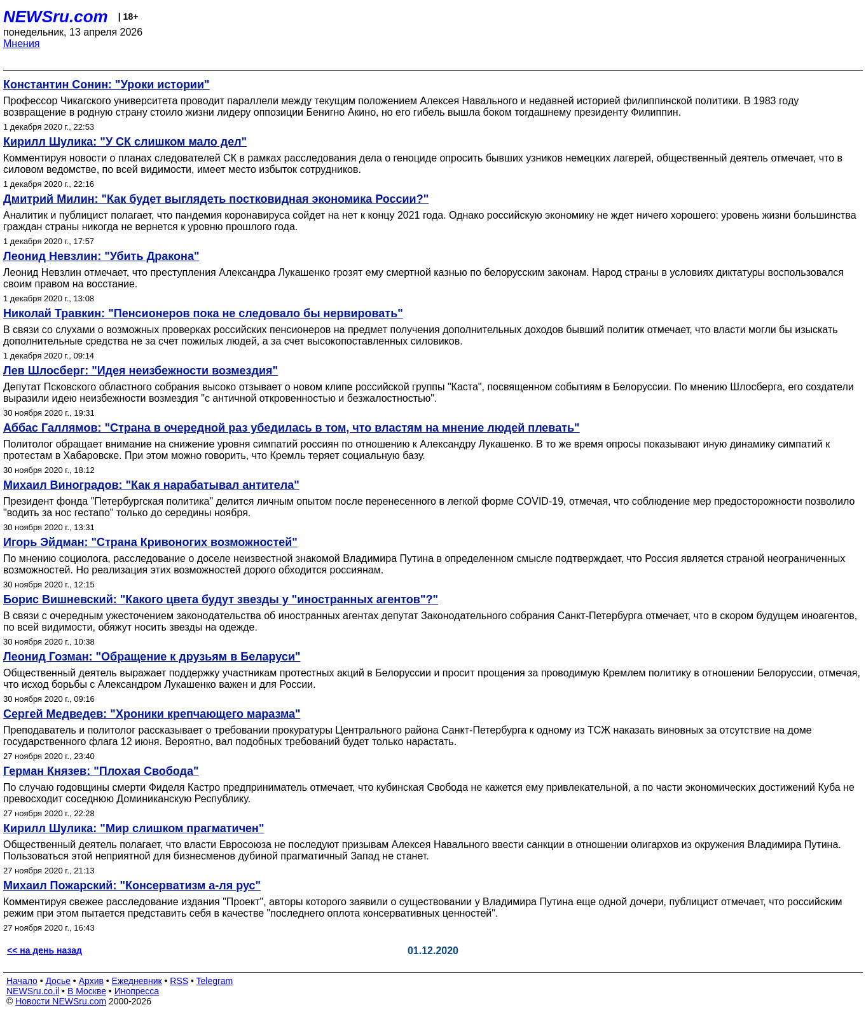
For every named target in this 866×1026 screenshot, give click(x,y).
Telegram (214, 981)
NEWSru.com (55, 16)
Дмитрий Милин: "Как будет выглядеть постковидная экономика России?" (216, 199)
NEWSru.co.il (32, 991)
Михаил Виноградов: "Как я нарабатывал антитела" (151, 485)
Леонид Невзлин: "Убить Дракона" (101, 256)
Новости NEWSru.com (60, 1001)
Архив (91, 981)
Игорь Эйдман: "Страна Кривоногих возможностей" (150, 542)
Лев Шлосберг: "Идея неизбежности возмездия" (140, 370)
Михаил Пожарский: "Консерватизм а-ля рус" (132, 885)
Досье (58, 981)
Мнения (21, 43)
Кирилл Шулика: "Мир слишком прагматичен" (134, 828)
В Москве (86, 991)
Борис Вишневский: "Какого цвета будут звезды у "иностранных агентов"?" (220, 599)
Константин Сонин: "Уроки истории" (106, 84)
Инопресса (137, 991)
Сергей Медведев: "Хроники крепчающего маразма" (152, 714)
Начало (22, 981)
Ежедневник (137, 981)
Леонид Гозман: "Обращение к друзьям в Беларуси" (152, 656)
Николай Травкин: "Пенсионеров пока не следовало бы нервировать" (203, 313)
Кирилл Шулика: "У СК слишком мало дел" (125, 141)
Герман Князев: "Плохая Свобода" (101, 771)
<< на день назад (44, 950)
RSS (179, 981)
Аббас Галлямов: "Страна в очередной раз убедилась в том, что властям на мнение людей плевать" (291, 427)
